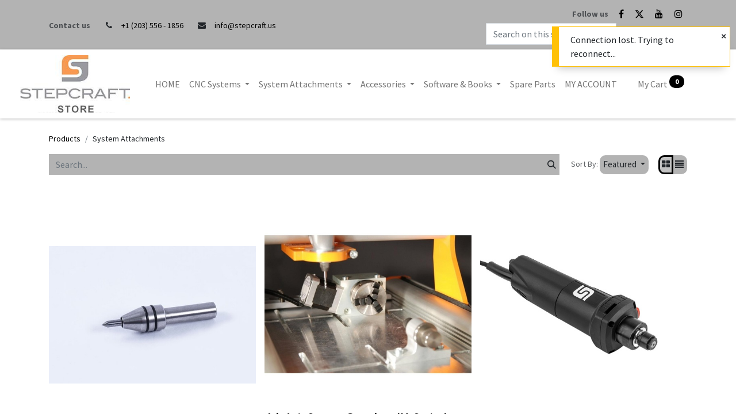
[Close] (724, 36)
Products (64, 138)
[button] (624, 164)
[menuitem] (168, 83)
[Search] (551, 164)
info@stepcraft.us (245, 25)
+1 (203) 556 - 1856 (152, 25)
